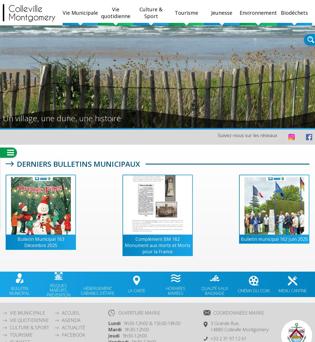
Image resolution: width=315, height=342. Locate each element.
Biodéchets (294, 12)
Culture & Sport (29, 327)
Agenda (71, 320)
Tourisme (21, 335)
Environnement (258, 12)
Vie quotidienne (29, 320)
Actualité (73, 327)
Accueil (71, 313)
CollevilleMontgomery (32, 13)
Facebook (73, 335)
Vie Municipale (27, 313)
